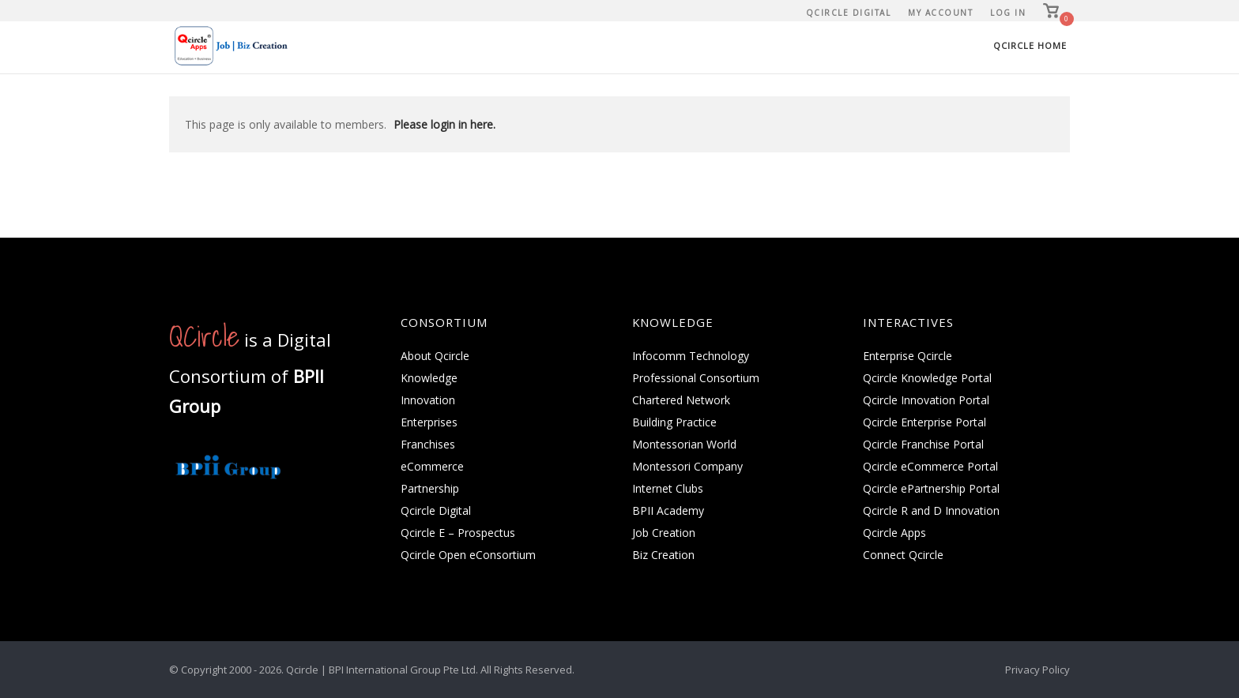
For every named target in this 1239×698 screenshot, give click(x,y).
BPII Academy (668, 510)
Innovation (428, 399)
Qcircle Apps (894, 532)
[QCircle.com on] (185, 519)
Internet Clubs (667, 488)
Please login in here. (444, 124)
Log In (1008, 12)
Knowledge (429, 377)
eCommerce (432, 466)
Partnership (430, 488)
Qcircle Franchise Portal (923, 444)
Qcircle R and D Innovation (931, 510)
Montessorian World (684, 444)
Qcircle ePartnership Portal (931, 488)
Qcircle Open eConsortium (468, 554)
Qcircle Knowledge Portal (927, 377)
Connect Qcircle (903, 554)
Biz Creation (663, 554)
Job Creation (663, 532)
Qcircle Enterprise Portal (924, 422)
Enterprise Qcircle (907, 355)
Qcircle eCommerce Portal (930, 466)
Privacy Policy (1037, 669)
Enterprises (429, 422)
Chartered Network (681, 399)
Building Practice (674, 422)
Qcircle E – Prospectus (458, 532)
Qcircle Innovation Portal (926, 399)
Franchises (428, 444)
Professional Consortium (695, 377)
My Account (940, 12)
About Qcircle (435, 355)
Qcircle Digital (848, 12)
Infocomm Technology (690, 355)
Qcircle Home (1030, 45)
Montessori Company (687, 466)
